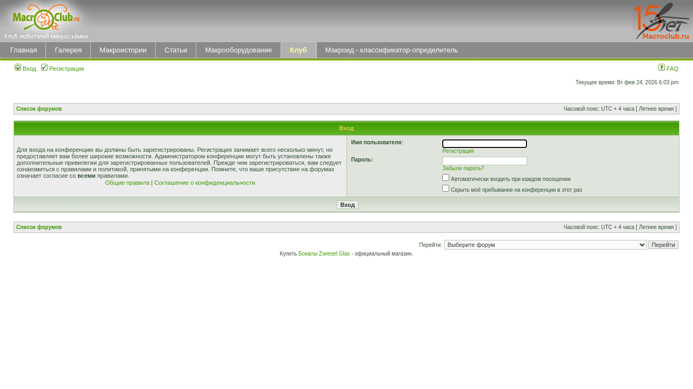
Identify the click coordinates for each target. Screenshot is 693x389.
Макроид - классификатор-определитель (391, 50)
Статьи (175, 50)
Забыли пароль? (463, 168)
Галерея (68, 50)
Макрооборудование (238, 50)
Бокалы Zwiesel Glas (324, 254)
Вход (25, 68)
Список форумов (39, 109)
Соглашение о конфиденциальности (205, 182)
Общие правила (127, 182)
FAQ (668, 68)
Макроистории (122, 50)
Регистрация (62, 68)
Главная (23, 50)
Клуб (298, 50)
